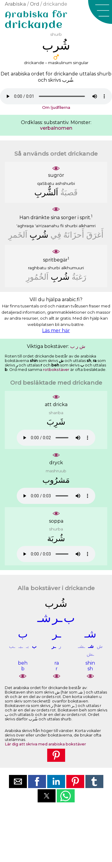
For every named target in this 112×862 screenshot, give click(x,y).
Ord (34, 4)
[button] (100, 12)
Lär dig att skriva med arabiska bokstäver (45, 744)
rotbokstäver (56, 369)
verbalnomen (56, 128)
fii (62, 225)
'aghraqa (25, 225)
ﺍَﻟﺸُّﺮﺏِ (46, 192)
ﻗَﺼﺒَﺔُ (69, 192)
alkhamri (87, 225)
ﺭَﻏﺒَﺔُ (79, 277)
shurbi (71, 225)
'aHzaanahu (47, 225)
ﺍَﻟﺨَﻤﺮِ (17, 235)
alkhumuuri (72, 267)
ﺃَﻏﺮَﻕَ (95, 235)
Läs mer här (56, 330)
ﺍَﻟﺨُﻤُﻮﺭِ (37, 277)
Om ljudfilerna (56, 107)
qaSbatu (45, 183)
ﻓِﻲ (55, 235)
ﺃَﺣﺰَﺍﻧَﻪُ (73, 235)
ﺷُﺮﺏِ (39, 235)
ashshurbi (65, 183)
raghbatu (37, 267)
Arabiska (15, 4)
